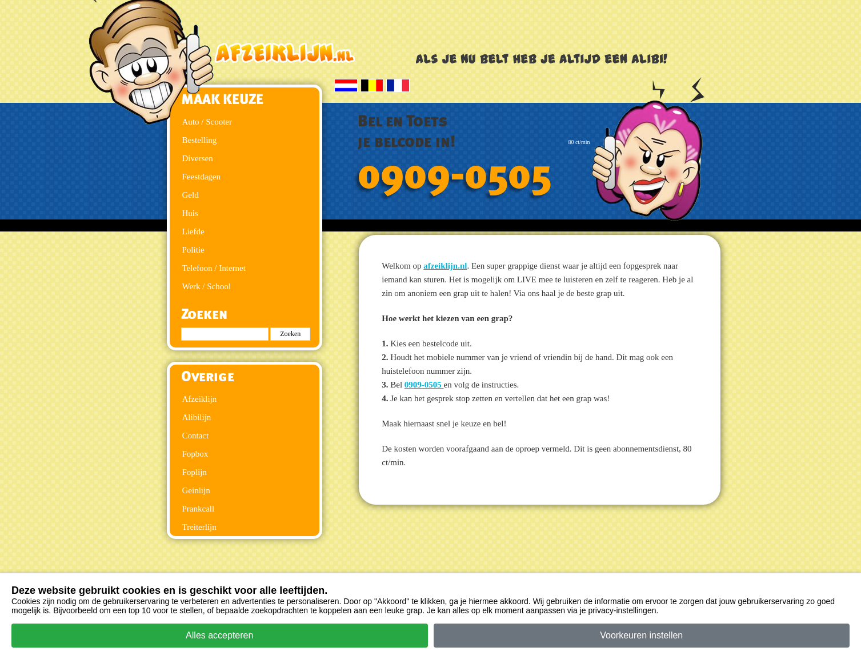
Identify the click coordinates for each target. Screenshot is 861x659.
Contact (195, 435)
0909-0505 (455, 175)
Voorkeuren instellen (641, 635)
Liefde (193, 231)
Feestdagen (201, 176)
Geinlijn (196, 490)
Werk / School (206, 286)
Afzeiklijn (199, 399)
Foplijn (194, 472)
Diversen (197, 158)
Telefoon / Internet (214, 268)
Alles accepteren (219, 635)
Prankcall (198, 508)
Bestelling (199, 140)
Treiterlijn (199, 527)
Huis (190, 213)
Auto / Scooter (207, 121)
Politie (193, 249)
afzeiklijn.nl (445, 265)
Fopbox (195, 453)
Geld (190, 194)
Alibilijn (196, 417)
